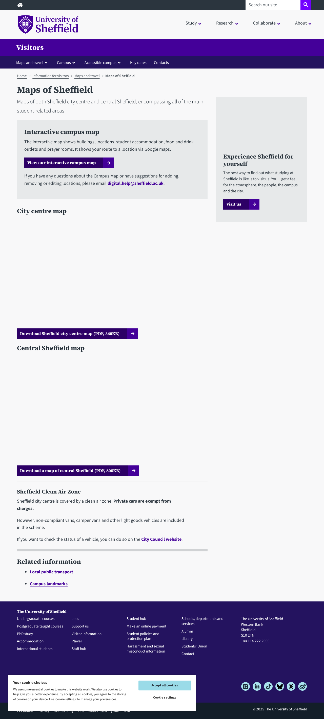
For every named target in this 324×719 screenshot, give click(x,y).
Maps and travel (87, 76)
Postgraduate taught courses (40, 626)
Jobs (75, 618)
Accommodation (30, 641)
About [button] (301, 23)
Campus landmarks (49, 584)
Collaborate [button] (264, 23)
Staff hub (79, 648)
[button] (33, 62)
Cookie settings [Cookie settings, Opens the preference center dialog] (164, 697)
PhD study (25, 634)
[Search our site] (273, 5)
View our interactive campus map (61, 162)
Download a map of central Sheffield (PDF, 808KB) (70, 470)
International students (34, 648)
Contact (187, 654)
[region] (102, 693)
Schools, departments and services (202, 621)
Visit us (233, 204)
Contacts (161, 62)
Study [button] (191, 23)
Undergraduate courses (35, 618)
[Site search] (305, 5)
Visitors (30, 47)
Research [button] (225, 23)
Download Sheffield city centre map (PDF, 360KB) (70, 333)
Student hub (136, 618)
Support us (80, 626)
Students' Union (194, 646)
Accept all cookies (164, 685)
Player (77, 641)
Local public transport (51, 572)
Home (22, 76)
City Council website (161, 539)
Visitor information (87, 634)
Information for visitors (50, 76)
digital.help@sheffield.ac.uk (136, 183)
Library (187, 638)
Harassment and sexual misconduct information (146, 649)
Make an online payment (146, 626)
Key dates (138, 62)
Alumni (187, 631)
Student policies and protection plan (143, 637)
